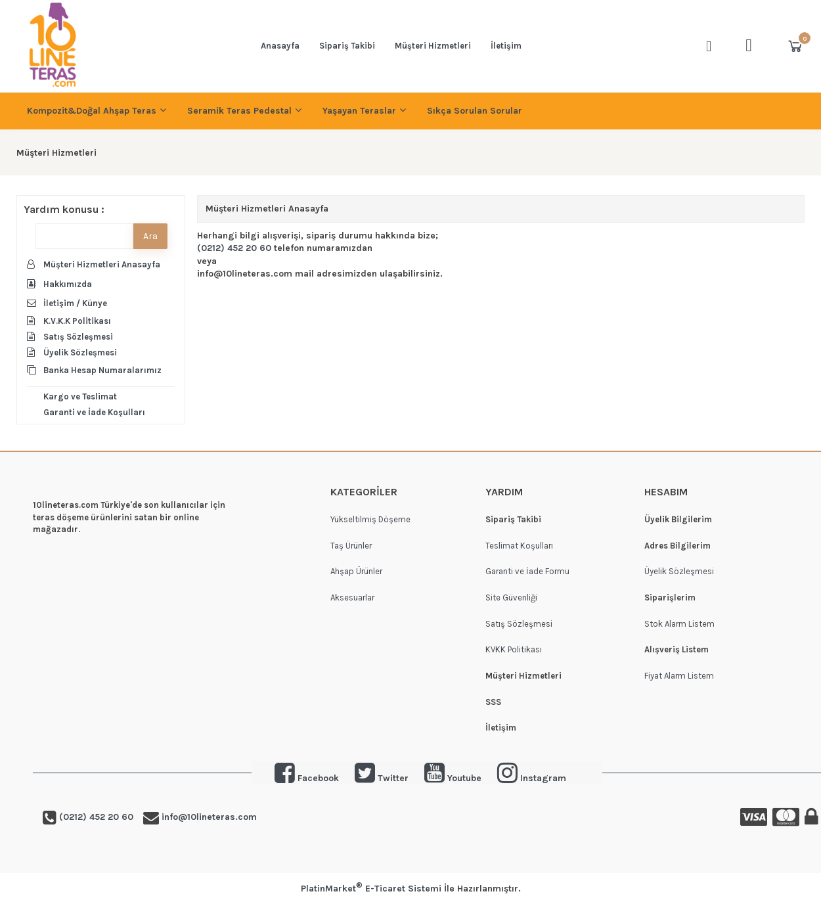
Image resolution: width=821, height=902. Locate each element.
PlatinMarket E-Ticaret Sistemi (371, 888)
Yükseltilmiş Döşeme (370, 519)
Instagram (543, 778)
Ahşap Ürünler (356, 571)
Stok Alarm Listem (679, 624)
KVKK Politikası (513, 649)
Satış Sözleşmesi (518, 624)
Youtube (452, 778)
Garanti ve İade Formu (527, 571)
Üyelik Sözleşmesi (679, 571)
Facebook (318, 778)
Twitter (382, 778)
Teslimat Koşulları (519, 546)
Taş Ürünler (351, 546)
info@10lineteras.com (208, 817)
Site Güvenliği (511, 597)
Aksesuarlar (352, 597)
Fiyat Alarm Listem (679, 676)
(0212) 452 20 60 (234, 248)
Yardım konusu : (64, 209)
